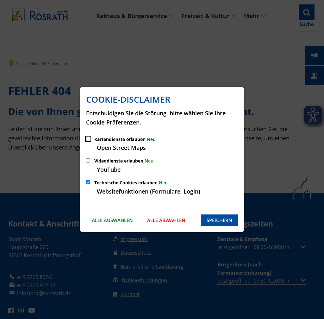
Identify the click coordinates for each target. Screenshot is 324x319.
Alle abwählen (166, 220)
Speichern (219, 220)
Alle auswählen (112, 220)
